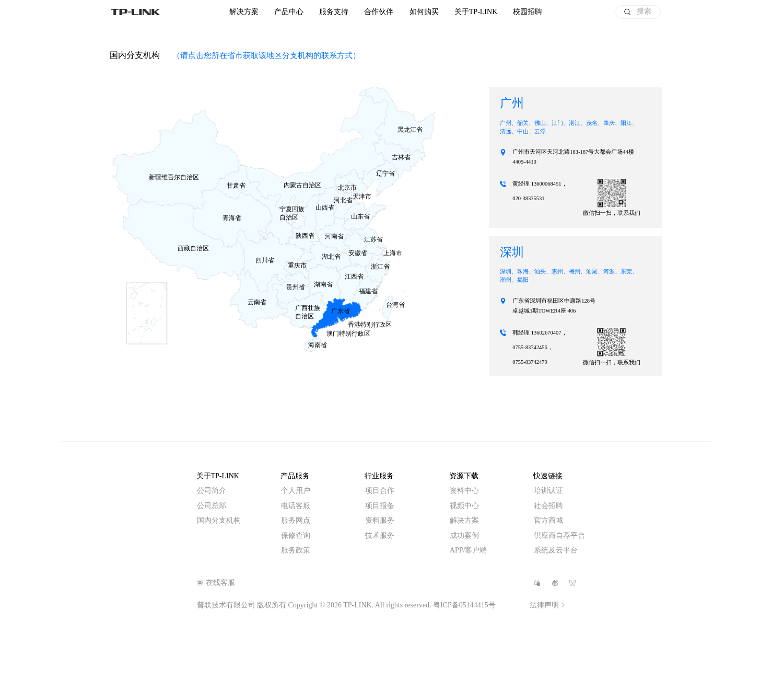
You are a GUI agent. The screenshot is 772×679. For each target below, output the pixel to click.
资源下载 (463, 476)
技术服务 (379, 535)
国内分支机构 (219, 520)
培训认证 (548, 490)
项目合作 (379, 490)
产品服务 (295, 476)
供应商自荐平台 (559, 535)
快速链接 (548, 476)
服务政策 (295, 550)
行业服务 (379, 476)
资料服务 (379, 520)
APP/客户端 (468, 550)
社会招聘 (548, 506)
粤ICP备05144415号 (464, 605)
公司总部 (211, 506)
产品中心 (288, 12)
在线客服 (220, 582)
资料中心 (464, 490)
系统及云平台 (556, 550)
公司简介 (211, 490)
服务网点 (295, 520)
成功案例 (464, 535)
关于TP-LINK (217, 476)
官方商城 (548, 520)
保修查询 (295, 535)
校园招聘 (527, 12)
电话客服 (295, 506)
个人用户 (295, 490)
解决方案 (244, 12)
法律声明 (544, 605)
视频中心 (464, 506)
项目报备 (379, 506)
